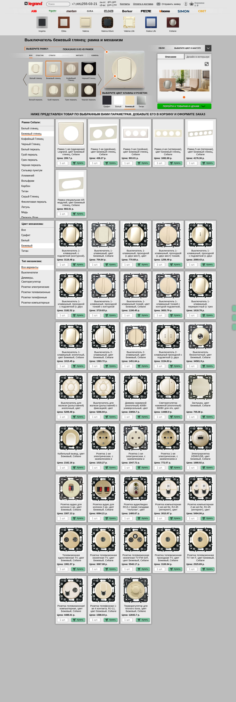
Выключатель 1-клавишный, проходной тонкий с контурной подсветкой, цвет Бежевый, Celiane (103, 306)
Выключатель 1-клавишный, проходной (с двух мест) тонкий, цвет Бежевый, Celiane (168, 254)
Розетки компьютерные (35, 302)
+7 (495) (84, 4)
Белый (118, 107)
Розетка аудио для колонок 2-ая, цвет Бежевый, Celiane (103, 507)
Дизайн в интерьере (198, 56)
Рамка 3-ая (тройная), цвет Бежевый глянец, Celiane (135, 152)
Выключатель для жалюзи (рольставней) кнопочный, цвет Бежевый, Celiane (71, 407)
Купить (78, 163)
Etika (63, 31)
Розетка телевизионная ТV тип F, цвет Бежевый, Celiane (200, 558)
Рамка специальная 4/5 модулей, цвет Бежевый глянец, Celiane (71, 202)
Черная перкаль (89, 100)
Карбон (25, 186)
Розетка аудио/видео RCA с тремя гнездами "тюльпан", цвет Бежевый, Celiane (136, 508)
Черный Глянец (89, 78)
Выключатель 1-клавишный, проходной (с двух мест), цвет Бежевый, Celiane (136, 254)
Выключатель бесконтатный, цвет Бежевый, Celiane (200, 355)
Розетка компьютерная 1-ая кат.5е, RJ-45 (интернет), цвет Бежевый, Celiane (168, 508)
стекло (52, 55)
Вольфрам (27, 180)
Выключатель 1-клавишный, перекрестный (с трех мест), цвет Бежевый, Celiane (200, 306)
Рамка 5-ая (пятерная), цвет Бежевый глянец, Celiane (200, 152)
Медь (24, 212)
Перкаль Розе (29, 217)
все (31, 55)
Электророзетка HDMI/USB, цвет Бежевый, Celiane (200, 456)
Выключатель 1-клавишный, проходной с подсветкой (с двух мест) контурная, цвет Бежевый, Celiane (71, 306)
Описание (170, 56)
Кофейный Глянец (71, 79)
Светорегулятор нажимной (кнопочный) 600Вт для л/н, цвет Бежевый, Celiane (168, 407)
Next (100, 80)
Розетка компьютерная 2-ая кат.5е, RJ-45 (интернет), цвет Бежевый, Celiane (200, 508)
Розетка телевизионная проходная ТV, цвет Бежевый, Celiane (168, 558)
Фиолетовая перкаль (34, 201)
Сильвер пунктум (31, 170)
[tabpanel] (184, 81)
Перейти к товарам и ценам (184, 106)
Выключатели (29, 272)
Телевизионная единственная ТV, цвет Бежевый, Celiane (71, 558)
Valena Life (129, 31)
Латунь (25, 207)
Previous (25, 80)
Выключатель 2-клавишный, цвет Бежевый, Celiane (103, 355)
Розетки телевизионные (35, 292)
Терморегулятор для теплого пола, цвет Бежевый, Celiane (136, 608)
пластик (39, 55)
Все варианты (29, 267)
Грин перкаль (71, 100)
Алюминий (27, 175)
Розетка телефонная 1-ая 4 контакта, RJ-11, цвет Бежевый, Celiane (103, 608)
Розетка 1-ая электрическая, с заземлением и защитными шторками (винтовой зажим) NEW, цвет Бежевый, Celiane (168, 460)
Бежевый (129, 107)
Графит (106, 107)
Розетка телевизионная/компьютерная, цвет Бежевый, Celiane (71, 608)
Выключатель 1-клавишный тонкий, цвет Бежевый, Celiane (136, 304)
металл (79, 55)
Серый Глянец (30, 196)
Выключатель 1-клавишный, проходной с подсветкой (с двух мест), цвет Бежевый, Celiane (200, 255)
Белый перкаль (35, 100)
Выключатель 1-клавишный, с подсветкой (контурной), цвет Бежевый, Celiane (71, 254)
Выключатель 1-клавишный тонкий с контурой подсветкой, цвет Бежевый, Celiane (168, 305)
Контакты (125, 4)
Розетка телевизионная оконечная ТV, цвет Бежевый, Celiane (103, 558)
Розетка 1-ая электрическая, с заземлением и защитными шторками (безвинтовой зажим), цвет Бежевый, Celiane (103, 460)
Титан (141, 107)
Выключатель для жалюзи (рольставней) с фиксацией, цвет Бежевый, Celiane (103, 407)
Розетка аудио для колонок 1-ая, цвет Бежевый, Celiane (71, 507)
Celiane (172, 31)
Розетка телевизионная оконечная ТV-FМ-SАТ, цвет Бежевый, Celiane (135, 558)
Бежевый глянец (53, 78)
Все (23, 230)
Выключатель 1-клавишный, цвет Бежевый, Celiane (103, 253)
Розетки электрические (35, 287)
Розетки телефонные (34, 297)
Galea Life (151, 31)
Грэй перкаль (53, 100)
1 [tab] (184, 97)
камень (94, 55)
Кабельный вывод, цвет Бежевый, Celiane (71, 455)
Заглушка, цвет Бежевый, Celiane (200, 404)
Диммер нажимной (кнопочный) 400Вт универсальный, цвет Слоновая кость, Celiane (136, 407)
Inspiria (42, 31)
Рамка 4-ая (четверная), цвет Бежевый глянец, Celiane (168, 152)
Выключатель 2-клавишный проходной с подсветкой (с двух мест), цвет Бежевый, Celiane (168, 357)
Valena (85, 31)
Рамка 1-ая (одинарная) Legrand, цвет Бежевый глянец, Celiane (71, 152)
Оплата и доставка (143, 4)
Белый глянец (36, 78)
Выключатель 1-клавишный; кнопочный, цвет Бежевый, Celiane (71, 355)
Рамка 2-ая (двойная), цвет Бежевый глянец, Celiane (103, 152)
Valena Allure (107, 31)
